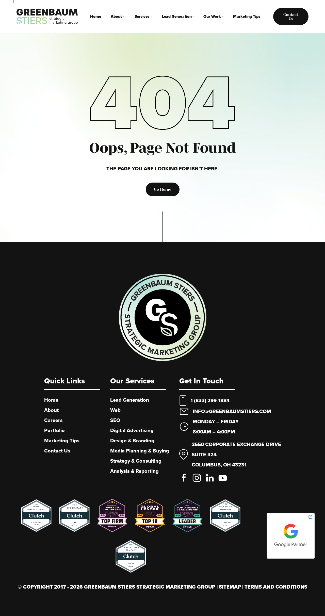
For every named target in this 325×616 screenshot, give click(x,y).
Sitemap (230, 587)
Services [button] (143, 16)
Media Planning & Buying (139, 451)
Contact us (290, 16)
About (51, 410)
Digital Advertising (132, 430)
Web (115, 410)
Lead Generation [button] (178, 16)
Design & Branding (132, 440)
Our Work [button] (213, 16)
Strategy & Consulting (135, 461)
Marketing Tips (247, 16)
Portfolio (54, 430)
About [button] (118, 16)
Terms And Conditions (276, 587)
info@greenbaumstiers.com (232, 411)
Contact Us (57, 451)
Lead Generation (129, 400)
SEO (115, 420)
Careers (53, 420)
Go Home (162, 189)
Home (95, 16)
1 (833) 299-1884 (210, 400)
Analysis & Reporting (134, 471)
